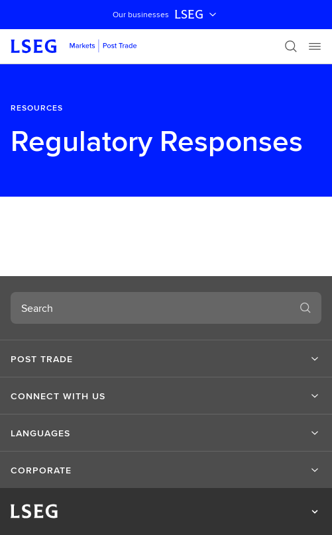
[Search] (291, 46)
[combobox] (150, 308)
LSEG (196, 14)
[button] (166, 358)
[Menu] (315, 46)
